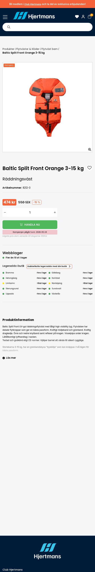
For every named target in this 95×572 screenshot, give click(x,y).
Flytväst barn (50, 49)
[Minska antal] (4, 212)
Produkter (8, 49)
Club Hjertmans (32, 4)
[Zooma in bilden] (88, 148)
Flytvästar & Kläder (27, 49)
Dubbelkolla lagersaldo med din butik (47, 266)
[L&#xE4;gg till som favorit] (89, 168)
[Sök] (8, 27)
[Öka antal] (54, 212)
